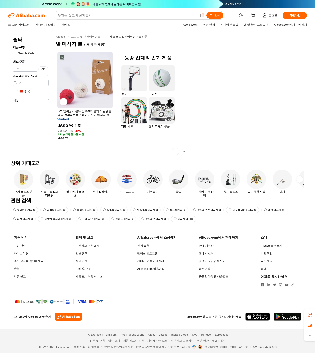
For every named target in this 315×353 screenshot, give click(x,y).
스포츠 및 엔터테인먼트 (85, 36)
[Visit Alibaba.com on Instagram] (280, 285)
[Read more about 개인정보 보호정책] (181, 340)
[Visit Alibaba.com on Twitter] (274, 285)
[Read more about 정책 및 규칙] (97, 340)
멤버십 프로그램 (147, 253)
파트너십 (204, 268)
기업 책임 (267, 253)
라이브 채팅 (21, 253)
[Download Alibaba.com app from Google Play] (287, 317)
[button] (202, 15)
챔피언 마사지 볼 (24, 210)
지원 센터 (20, 245)
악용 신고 (20, 276)
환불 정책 (82, 253)
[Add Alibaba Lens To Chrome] (68, 317)
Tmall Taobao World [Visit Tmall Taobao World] (132, 334)
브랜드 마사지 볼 (122, 219)
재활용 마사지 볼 (54, 210)
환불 (17, 268)
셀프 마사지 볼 (176, 210)
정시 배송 (82, 261)
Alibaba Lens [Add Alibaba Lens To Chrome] (36, 316)
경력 (263, 268)
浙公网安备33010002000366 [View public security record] (223, 347)
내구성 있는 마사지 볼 (242, 210)
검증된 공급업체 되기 (212, 261)
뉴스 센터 (267, 261)
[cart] (254, 16)
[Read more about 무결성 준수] (218, 340)
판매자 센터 (206, 253)
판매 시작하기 (208, 245)
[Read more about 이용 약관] (202, 340)
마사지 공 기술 (183, 219)
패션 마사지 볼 (23, 219)
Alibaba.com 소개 (271, 245)
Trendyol (206, 334)
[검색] (214, 15)
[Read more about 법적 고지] (113, 340)
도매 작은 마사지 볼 (91, 219)
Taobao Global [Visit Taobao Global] (179, 334)
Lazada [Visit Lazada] (163, 334)
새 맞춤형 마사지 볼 (145, 210)
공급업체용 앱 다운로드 (213, 276)
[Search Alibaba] (127, 15)
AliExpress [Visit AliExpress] (94, 334)
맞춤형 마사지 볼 (114, 210)
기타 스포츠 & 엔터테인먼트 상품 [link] (127, 36)
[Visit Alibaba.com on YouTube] (287, 285)
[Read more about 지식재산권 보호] (156, 340)
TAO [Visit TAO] (194, 334)
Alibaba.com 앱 (196, 316)
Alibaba (60, 36)
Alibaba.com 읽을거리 (151, 268)
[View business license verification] (194, 347)
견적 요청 (143, 245)
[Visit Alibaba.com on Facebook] (262, 285)
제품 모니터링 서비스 (89, 276)
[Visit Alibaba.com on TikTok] (293, 285)
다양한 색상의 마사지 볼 (56, 219)
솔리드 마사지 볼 (84, 210)
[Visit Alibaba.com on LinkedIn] (268, 285)
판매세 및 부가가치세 (150, 261)
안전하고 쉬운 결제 (87, 245)
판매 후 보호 (83, 268)
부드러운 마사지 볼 (153, 219)
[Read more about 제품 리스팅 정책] (132, 340)
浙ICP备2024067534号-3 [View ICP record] (261, 347)
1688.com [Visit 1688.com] (110, 334)
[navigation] (31, 94)
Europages (221, 334)
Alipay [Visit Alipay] (151, 334)
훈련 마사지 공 (274, 210)
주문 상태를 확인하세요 (28, 261)
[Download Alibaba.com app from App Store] (257, 317)
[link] (309, 314)
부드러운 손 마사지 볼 (207, 210)
